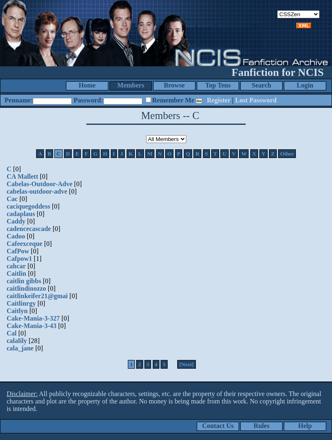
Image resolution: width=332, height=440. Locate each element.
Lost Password (256, 100)
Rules (261, 425)
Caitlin (16, 273)
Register (218, 100)
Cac (12, 198)
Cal (12, 333)
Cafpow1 (19, 258)
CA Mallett (22, 176)
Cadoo (16, 236)
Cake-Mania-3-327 (33, 318)
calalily (17, 340)
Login (305, 85)
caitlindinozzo (26, 288)
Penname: (19, 100)
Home (87, 85)
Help (305, 425)
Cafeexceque (24, 243)
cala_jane (20, 348)
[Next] (186, 364)
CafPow (18, 251)
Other (287, 154)
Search (261, 85)
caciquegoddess (28, 206)
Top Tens (217, 85)
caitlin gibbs (24, 280)
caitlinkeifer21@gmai (37, 295)
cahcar (16, 266)
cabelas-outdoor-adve (37, 191)
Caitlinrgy (21, 303)
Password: (88, 100)
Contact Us (218, 425)
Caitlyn (17, 310)
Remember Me (173, 100)
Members (130, 85)
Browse (174, 85)
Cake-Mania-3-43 (31, 325)
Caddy (16, 221)
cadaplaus (21, 213)
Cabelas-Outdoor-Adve (40, 183)
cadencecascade (29, 228)
